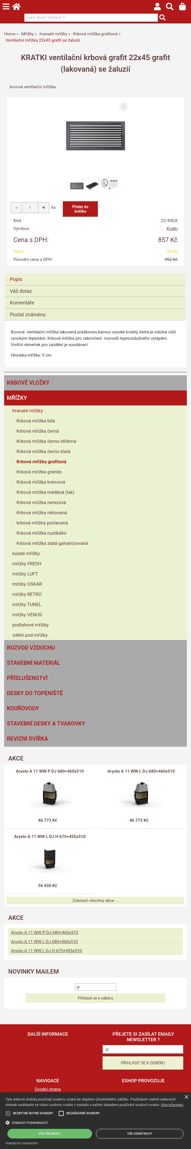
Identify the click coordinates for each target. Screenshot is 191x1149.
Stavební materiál (33, 663)
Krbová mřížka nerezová (41, 502)
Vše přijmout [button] (50, 1133)
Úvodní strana (48, 1089)
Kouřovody (23, 708)
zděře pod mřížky (30, 635)
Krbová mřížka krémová (41, 482)
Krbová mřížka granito (39, 472)
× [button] (186, 1097)
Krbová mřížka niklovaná (42, 512)
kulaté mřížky (26, 553)
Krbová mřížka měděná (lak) (45, 492)
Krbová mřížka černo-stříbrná (46, 441)
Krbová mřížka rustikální (41, 533)
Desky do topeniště (35, 693)
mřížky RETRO (27, 594)
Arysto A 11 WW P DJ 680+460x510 (50, 771)
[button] (95, 1122)
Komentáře (22, 303)
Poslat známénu (27, 314)
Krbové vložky (28, 382)
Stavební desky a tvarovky (46, 723)
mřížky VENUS (27, 614)
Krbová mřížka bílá (36, 421)
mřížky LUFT (25, 574)
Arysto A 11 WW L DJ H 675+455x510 (50, 836)
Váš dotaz (21, 291)
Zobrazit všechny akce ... (95, 900)
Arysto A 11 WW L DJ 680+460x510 (141, 771)
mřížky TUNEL (26, 604)
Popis (16, 279)
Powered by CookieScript (22, 1143)
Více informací (172, 1105)
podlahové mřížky (30, 625)
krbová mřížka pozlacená (42, 523)
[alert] (95, 1120)
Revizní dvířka (27, 738)
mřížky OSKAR (27, 584)
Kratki (172, 228)
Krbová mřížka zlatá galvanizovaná (52, 543)
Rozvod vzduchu (31, 647)
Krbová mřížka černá (38, 431)
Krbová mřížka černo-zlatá (43, 451)
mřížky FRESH (26, 563)
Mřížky (17, 398)
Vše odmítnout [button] (139, 1133)
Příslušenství (27, 678)
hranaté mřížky (27, 410)
